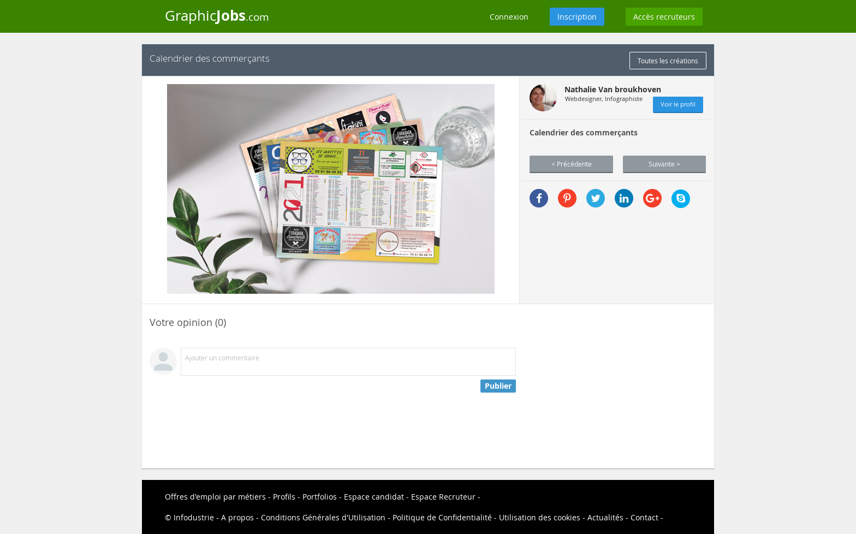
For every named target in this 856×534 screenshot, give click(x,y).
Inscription (577, 16)
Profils (284, 496)
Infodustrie (194, 517)
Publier (498, 386)
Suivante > (664, 163)
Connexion (509, 16)
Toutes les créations (668, 60)
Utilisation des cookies (539, 517)
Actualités (605, 517)
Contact (644, 517)
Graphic (217, 15)
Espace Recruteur (443, 496)
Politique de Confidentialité (442, 517)
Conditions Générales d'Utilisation (323, 517)
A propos (237, 517)
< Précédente (571, 163)
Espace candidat (374, 496)
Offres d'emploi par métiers (215, 496)
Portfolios (319, 496)
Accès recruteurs (664, 16)
